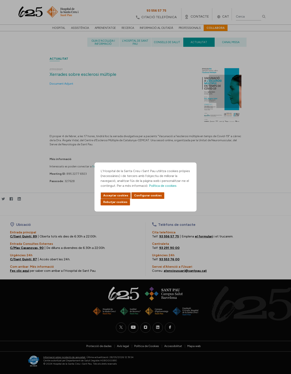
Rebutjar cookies (115, 202)
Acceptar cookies (115, 195)
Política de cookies (163, 186)
